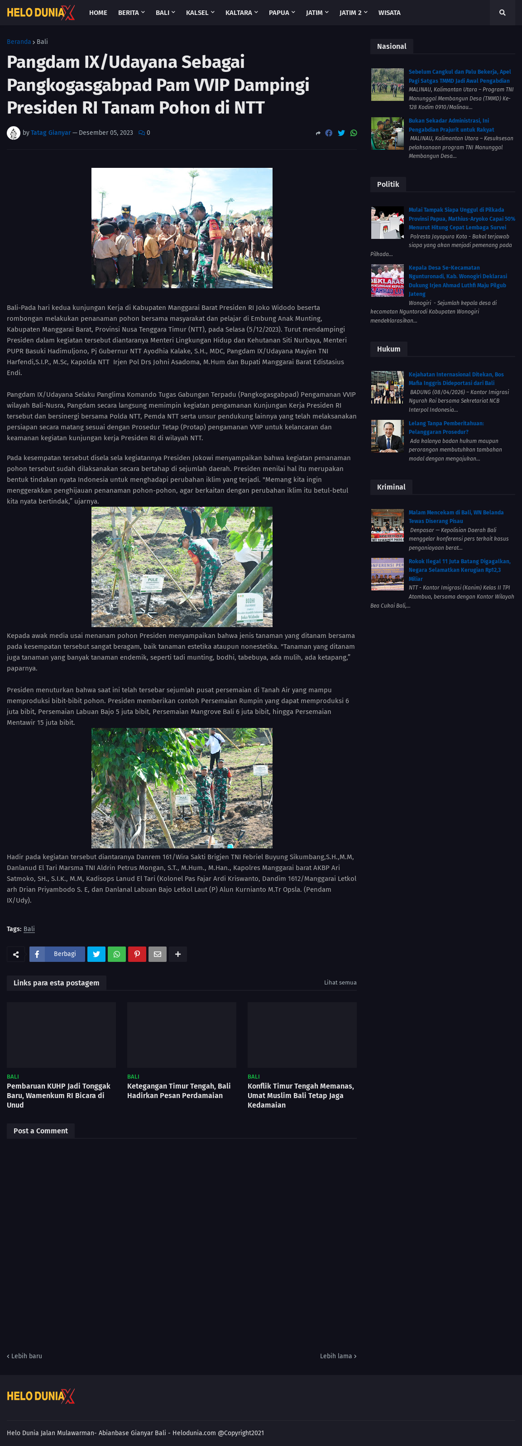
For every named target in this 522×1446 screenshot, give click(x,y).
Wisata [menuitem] (389, 13)
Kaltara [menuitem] (238, 13)
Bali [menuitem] (162, 13)
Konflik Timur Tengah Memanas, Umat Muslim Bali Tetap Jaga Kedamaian (301, 1095)
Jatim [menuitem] (314, 13)
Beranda (19, 42)
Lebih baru (26, 1356)
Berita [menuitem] (128, 13)
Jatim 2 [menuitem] (351, 13)
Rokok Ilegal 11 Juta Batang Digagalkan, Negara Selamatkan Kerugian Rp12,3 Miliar (460, 570)
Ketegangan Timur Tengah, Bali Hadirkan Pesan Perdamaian (179, 1091)
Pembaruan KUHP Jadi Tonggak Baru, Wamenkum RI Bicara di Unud (58, 1095)
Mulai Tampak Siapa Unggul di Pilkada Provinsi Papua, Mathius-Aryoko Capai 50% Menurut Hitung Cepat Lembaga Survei (462, 219)
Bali (42, 42)
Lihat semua (340, 982)
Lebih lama (336, 1356)
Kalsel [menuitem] (197, 13)
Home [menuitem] (98, 13)
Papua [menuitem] (279, 13)
